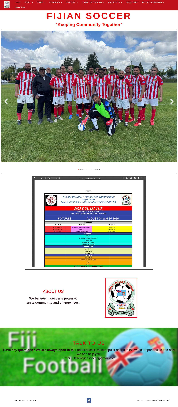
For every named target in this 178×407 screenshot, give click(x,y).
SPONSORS (20, 7)
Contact (22, 400)
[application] (32, 2)
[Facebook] (89, 400)
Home (15, 400)
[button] (6, 101)
